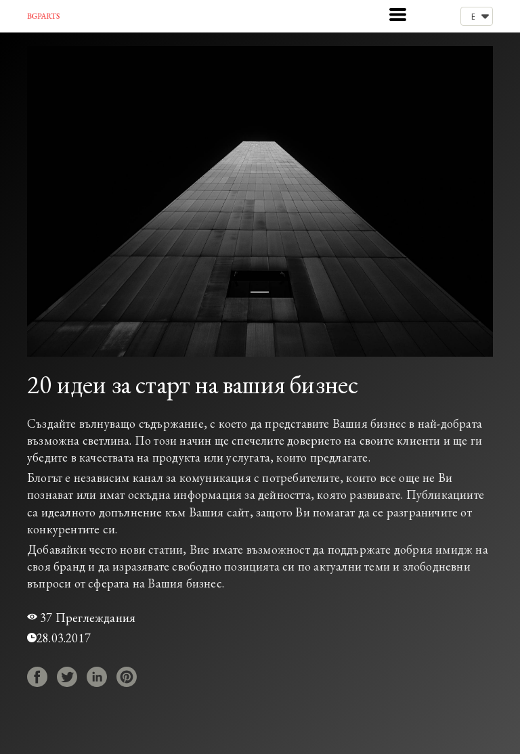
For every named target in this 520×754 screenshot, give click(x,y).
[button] (397, 14)
